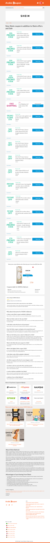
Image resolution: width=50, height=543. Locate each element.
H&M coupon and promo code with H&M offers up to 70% (35, 510)
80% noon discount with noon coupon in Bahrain (35, 516)
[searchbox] (28, 8)
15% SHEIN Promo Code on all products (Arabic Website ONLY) (24, 78)
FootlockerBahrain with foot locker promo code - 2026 (35, 518)
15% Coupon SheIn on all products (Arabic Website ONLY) (23, 92)
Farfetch (11, 390)
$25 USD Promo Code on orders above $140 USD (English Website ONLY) (21, 145)
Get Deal (38, 105)
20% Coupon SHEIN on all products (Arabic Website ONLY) (22, 172)
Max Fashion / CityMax (25, 401)
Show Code (38, 34)
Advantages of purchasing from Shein (18, 474)
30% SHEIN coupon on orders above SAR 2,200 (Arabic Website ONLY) (23, 35)
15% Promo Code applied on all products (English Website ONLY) (23, 117)
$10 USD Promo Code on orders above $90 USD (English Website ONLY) (23, 158)
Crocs (11, 401)
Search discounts (9, 7)
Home (7, 22)
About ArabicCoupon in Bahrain (32, 502)
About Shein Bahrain (13, 450)
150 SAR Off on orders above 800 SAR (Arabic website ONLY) (23, 199)
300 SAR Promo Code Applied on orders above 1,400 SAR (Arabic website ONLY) (23, 186)
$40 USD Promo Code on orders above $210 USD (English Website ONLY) (21, 131)
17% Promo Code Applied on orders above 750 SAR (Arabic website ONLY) (24, 240)
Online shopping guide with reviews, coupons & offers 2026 (35, 505)
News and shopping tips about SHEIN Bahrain (18, 407)
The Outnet (38, 401)
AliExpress (25, 390)
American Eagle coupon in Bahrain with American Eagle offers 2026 (33, 514)
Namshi (38, 390)
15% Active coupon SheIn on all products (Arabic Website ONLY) (24, 49)
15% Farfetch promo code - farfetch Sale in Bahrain (34, 507)
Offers (10, 22)
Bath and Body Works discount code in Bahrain (35, 511)
